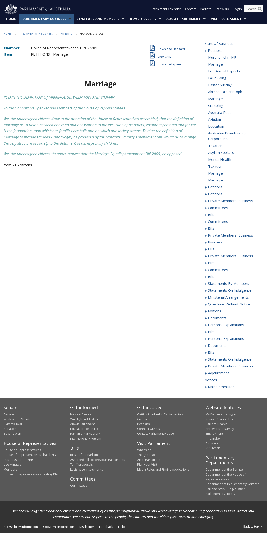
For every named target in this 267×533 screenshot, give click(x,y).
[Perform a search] (259, 9)
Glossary (212, 443)
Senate (9, 414)
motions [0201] (214, 311)
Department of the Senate (224, 469)
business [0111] (215, 242)
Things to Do (146, 455)
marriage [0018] (215, 173)
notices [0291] (211, 380)
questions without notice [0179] (229, 304)
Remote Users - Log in (221, 419)
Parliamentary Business (44, 19)
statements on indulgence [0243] (230, 359)
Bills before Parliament (86, 455)
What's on (144, 450)
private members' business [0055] (230, 201)
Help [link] (121, 526)
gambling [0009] (215, 105)
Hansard (66, 33)
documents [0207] (217, 318)
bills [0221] (211, 352)
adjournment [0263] (218, 373)
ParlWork (222, 9)
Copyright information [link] (58, 526)
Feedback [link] (106, 526)
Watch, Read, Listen (84, 419)
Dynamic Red (13, 424)
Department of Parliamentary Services (232, 484)
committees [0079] (218, 221)
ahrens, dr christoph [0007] (225, 92)
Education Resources (85, 429)
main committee (221, 387)
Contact (190, 9)
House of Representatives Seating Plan (31, 474)
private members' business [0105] (230, 235)
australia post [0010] (219, 112)
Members (10, 469)
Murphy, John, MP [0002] (222, 57)
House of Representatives (22, 450)
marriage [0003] (215, 64)
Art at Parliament (148, 459)
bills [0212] (211, 331)
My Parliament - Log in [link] (221, 414)
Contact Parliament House (155, 434)
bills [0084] (211, 228)
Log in (238, 9)
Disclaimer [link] (86, 526)
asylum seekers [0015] (221, 152)
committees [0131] (218, 269)
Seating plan (12, 434)
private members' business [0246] (230, 366)
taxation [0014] (215, 145)
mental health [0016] (219, 159)
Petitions (143, 424)
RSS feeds (213, 448)
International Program (85, 438)
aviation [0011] (214, 119)
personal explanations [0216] (226, 338)
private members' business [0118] (230, 256)
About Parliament (183, 19)
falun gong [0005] (217, 78)
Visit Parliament (226, 19)
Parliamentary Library (85, 434)
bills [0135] (211, 276)
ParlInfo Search (216, 424)
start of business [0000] (219, 43)
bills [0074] (211, 214)
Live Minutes (12, 464)
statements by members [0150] (228, 283)
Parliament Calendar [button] (166, 9)
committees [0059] (218, 207)
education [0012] (216, 126)
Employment (214, 434)
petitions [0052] (215, 194)
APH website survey (220, 429)
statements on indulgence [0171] (230, 290)
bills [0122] (211, 263)
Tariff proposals (81, 464)
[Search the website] (253, 9)
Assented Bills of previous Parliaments (97, 459)
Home (11, 19)
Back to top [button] (253, 526)
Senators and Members (98, 19)
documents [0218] (217, 345)
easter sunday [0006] (220, 85)
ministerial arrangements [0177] (228, 297)
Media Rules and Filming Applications (163, 469)
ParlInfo (205, 9)
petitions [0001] (215, 50)
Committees (78, 486)
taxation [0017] (215, 166)
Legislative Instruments (86, 469)
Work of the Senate (17, 419)
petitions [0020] (215, 187)
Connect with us (148, 429)
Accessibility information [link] (21, 526)
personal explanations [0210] (226, 325)
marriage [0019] (215, 180)
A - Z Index (213, 438)
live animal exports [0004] (224, 71)
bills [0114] (211, 249)
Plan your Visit (147, 464)
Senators (10, 429)
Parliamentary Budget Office (225, 489)
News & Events (143, 19)
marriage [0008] (215, 98)
